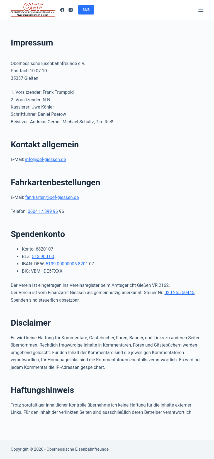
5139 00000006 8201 (67, 263)
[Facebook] (62, 10)
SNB (85, 10)
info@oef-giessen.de (45, 159)
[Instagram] (71, 10)
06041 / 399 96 (43, 211)
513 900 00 (43, 256)
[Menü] (200, 9)
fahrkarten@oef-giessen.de (52, 197)
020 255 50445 (179, 292)
